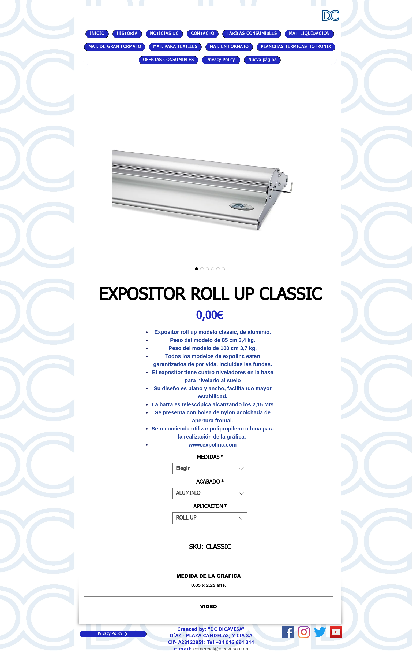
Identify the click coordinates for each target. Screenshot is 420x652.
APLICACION (210, 506)
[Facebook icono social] (288, 632)
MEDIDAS (210, 457)
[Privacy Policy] (113, 634)
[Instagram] (304, 632)
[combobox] (210, 468)
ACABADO (210, 482)
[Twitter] (320, 632)
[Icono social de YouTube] (336, 632)
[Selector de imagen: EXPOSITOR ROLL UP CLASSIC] (196, 268)
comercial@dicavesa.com (220, 648)
